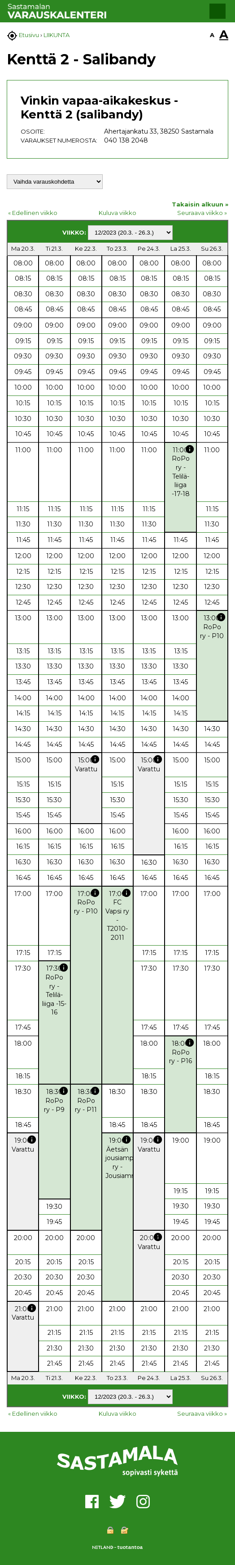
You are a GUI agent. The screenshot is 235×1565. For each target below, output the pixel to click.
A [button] (212, 34)
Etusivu (29, 34)
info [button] (190, 449)
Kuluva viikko (117, 212)
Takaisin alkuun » (200, 204)
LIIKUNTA (57, 34)
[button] (217, 11)
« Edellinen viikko (32, 212)
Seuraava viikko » (202, 212)
